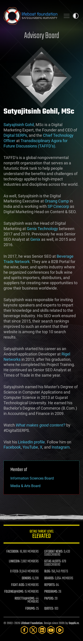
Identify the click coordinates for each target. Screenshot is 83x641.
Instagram (61, 447)
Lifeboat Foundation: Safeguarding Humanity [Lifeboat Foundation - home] (30, 16)
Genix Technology (42, 228)
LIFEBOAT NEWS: (53, 552)
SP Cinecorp (58, 206)
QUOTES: (49, 609)
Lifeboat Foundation (31, 623)
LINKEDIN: (14, 561)
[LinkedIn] (42, 630)
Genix (35, 239)
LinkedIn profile (31, 442)
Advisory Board (41, 36)
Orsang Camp (57, 201)
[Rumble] (59, 630)
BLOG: (47, 571)
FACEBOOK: (12, 552)
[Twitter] (33, 630)
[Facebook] (24, 630)
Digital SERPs (15, 135)
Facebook (12, 447)
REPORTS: (49, 585)
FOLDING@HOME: (14, 592)
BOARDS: (49, 578)
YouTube (30, 447)
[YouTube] (50, 630)
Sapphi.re (74, 623)
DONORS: (27, 578)
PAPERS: (49, 599)
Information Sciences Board (32, 478)
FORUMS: (30, 609)
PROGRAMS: (51, 592)
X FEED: (14, 571)
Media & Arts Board (25, 486)
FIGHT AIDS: (18, 585)
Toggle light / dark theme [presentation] (76, 16)
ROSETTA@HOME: (25, 599)
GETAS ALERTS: (52, 561)
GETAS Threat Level (41, 535)
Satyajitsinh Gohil (19, 124)
